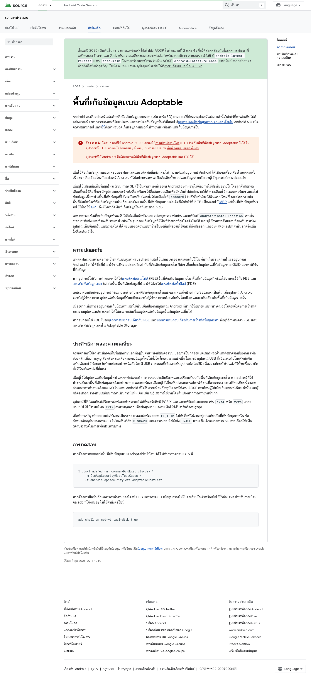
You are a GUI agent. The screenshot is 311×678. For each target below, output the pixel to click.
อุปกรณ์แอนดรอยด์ (154, 28)
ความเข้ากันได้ (121, 28)
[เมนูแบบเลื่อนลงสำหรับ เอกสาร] (52, 5)
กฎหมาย (108, 669)
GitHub (69, 651)
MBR (223, 202)
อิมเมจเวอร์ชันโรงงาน (77, 637)
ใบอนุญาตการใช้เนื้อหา (150, 548)
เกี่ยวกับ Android (75, 669)
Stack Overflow (239, 644)
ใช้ (103, 127)
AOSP (76, 86)
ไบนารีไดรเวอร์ (73, 644)
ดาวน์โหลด (70, 623)
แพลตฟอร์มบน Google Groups (167, 637)
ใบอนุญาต (124, 669)
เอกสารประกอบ (16, 18)
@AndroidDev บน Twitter (163, 616)
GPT (94, 207)
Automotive (188, 28)
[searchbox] (29, 41)
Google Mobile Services (245, 637)
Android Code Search (80, 5)
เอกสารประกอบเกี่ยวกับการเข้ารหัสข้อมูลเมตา (187, 320)
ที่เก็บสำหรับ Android (78, 609)
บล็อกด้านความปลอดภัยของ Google (169, 630)
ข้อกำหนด (70, 616)
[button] (26, 69)
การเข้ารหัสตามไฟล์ (167, 143)
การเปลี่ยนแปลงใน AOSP (183, 66)
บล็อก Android (156, 623)
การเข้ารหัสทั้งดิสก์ (173, 284)
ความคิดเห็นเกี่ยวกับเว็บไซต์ (177, 669)
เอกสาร (90, 86)
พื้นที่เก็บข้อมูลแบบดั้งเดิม (183, 148)
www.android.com (242, 630)
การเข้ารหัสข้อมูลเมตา (87, 284)
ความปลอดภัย (67, 28)
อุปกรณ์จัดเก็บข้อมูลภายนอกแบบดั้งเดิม (205, 122)
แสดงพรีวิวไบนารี (75, 630)
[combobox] (244, 5)
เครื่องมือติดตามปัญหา (243, 651)
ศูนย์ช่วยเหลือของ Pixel (243, 616)
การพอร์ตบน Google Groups (165, 651)
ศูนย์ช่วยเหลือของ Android (246, 609)
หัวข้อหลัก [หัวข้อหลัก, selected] (94, 28)
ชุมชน (94, 669)
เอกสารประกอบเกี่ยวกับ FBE (130, 320)
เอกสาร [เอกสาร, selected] (42, 5)
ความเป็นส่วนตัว (145, 669)
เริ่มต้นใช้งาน (38, 28)
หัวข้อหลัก (105, 86)
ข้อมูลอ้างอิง (216, 28)
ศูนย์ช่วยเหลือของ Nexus (244, 623)
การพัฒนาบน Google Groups (165, 644)
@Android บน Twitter (160, 609)
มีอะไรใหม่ (11, 28)
